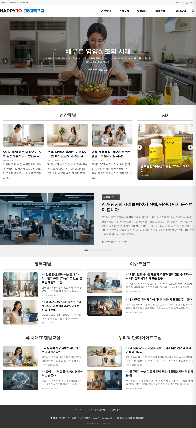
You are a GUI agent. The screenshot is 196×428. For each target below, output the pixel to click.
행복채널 (142, 11)
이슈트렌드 (161, 11)
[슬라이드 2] (90, 250)
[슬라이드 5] (97, 250)
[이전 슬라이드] (5, 61)
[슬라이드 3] (92, 250)
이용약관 (79, 408)
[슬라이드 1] (86, 250)
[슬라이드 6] (100, 250)
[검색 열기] (193, 11)
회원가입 (191, 2)
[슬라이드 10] (111, 250)
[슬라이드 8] (105, 250)
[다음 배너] (190, 147)
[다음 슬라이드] (190, 61)
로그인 (180, 2)
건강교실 (124, 11)
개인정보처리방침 (96, 408)
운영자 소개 (115, 408)
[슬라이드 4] (95, 250)
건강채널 (106, 11)
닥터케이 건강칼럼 (98, 69)
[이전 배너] (139, 147)
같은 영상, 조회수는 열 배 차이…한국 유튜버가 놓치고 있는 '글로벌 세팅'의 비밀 (61, 278)
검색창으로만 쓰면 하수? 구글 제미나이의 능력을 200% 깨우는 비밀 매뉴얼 (62, 305)
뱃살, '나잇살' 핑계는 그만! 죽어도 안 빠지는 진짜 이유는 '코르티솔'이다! (67, 156)
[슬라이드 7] (103, 250)
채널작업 (181, 11)
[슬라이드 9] (108, 250)
